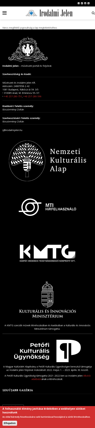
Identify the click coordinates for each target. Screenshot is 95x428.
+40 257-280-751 (13, 96)
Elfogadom (10, 423)
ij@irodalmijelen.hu (12, 130)
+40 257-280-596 (32, 96)
